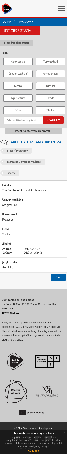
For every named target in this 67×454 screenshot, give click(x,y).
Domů (7, 21)
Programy (26, 21)
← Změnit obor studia (16, 42)
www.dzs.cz (8, 308)
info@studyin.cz (10, 312)
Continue (33, 450)
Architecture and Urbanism (36, 142)
